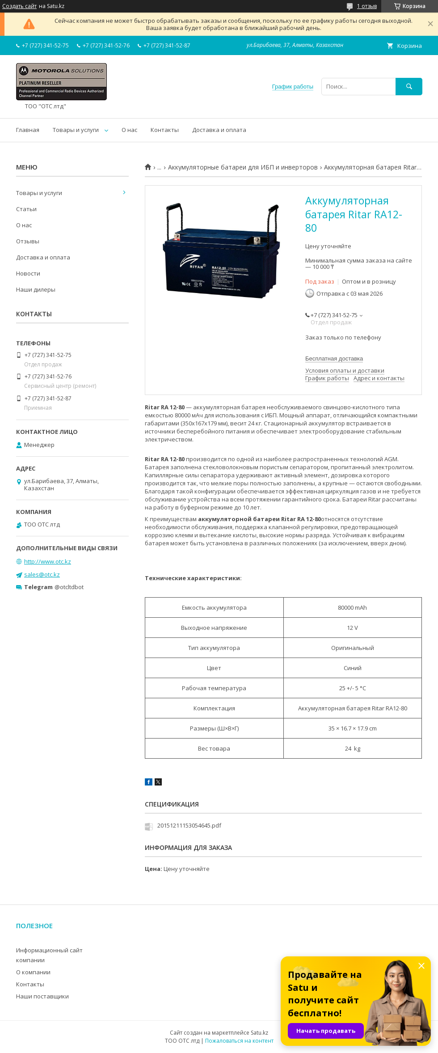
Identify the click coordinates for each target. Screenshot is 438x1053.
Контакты (165, 130)
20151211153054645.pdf (189, 825)
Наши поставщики (42, 996)
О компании (33, 972)
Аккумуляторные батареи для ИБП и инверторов (243, 167)
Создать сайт (19, 6)
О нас (129, 130)
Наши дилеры (35, 289)
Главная (27, 130)
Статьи (26, 209)
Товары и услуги (76, 130)
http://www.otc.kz (47, 561)
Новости (28, 273)
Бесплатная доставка (334, 358)
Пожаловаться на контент (239, 1041)
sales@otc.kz (42, 574)
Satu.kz (259, 1032)
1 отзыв (367, 6)
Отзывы (27, 241)
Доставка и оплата (219, 130)
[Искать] (409, 86)
